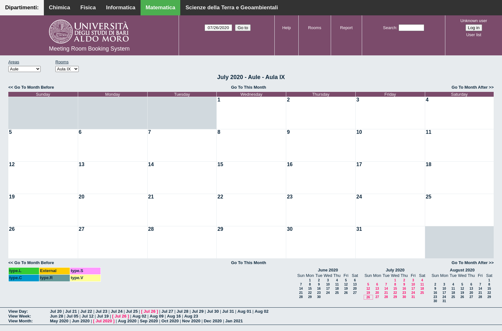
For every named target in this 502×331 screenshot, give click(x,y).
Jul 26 (150, 311)
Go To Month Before (34, 87)
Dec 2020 (213, 321)
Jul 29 (198, 311)
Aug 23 (191, 316)
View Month (19, 321)
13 (82, 164)
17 (359, 164)
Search (389, 27)
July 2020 (395, 270)
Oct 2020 (170, 321)
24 (359, 196)
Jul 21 (71, 311)
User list (473, 34)
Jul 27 (167, 311)
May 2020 (59, 321)
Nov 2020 (191, 321)
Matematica (160, 7)
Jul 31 (228, 311)
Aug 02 (261, 311)
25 (429, 196)
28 (151, 229)
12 (12, 164)
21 (151, 196)
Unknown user (473, 20)
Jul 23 (101, 311)
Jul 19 (103, 316)
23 (290, 196)
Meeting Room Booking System (89, 48)
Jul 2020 (104, 321)
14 (151, 164)
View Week (19, 316)
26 (12, 229)
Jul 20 (56, 311)
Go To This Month (248, 87)
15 (220, 164)
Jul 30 (213, 311)
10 (359, 132)
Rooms (314, 27)
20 (82, 196)
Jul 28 (183, 311)
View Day (17, 311)
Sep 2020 (149, 321)
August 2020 (462, 270)
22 (220, 196)
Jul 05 (72, 316)
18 (429, 164)
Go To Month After (470, 87)
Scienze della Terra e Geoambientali (231, 7)
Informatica (120, 7)
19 (12, 196)
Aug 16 (174, 316)
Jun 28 (56, 316)
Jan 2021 (234, 321)
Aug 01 (244, 311)
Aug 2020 (127, 321)
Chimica (59, 7)
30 (290, 229)
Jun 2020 (81, 321)
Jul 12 (87, 316)
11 (429, 132)
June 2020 (328, 270)
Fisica (88, 7)
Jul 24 (117, 311)
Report (346, 27)
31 (359, 229)
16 (290, 164)
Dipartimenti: (22, 7)
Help (286, 27)
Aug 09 (157, 316)
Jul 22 (86, 311)
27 (82, 229)
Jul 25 (132, 311)
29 (220, 229)
